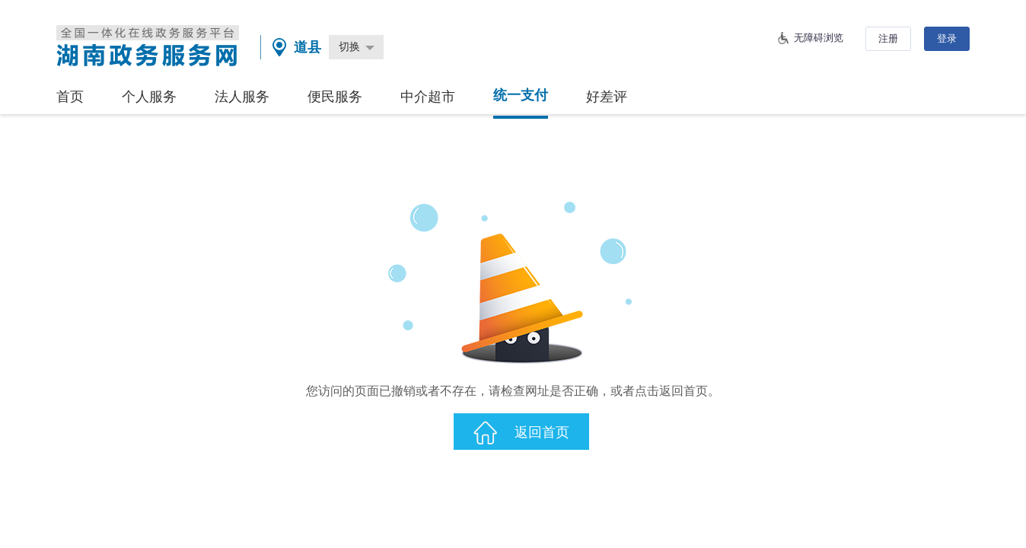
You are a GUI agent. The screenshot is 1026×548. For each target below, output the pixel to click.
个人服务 (149, 96)
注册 (888, 38)
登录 (947, 38)
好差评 (606, 96)
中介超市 (427, 96)
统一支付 (520, 95)
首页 (70, 96)
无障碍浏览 (818, 37)
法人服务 (242, 96)
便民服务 (334, 96)
